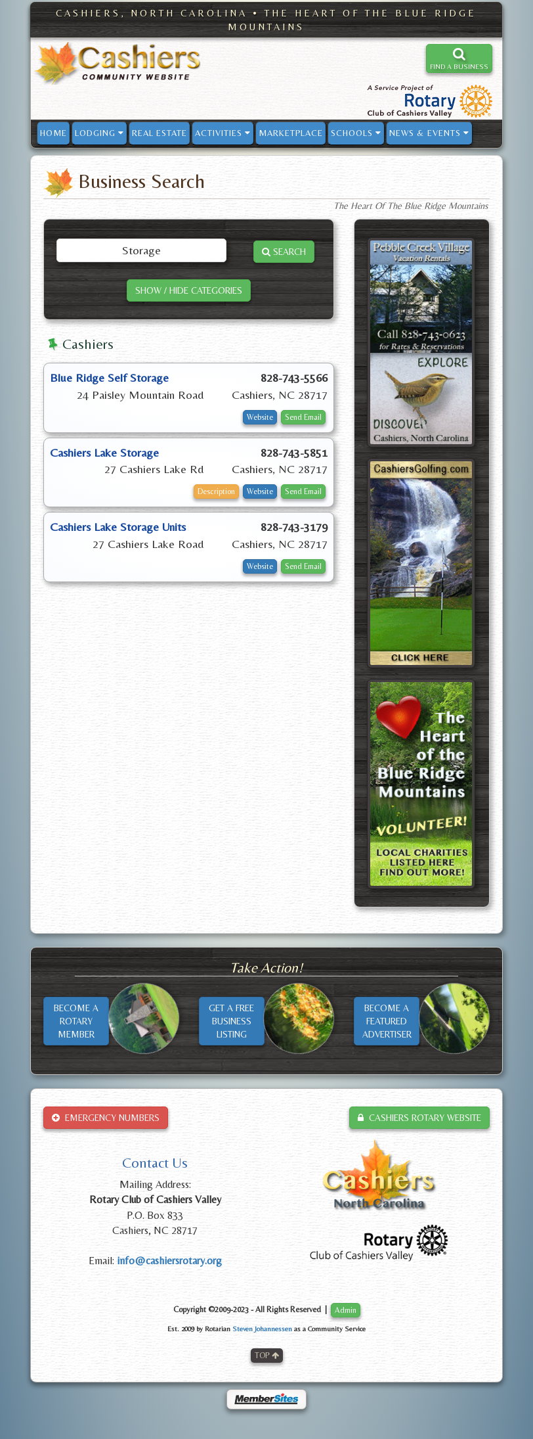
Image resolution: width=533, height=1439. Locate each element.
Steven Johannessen (262, 1329)
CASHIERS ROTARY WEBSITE (419, 1117)
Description (216, 491)
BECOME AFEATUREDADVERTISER (387, 1021)
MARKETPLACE (291, 133)
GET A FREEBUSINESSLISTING (231, 1021)
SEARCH (284, 251)
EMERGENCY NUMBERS (106, 1117)
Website (260, 417)
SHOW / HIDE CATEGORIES (188, 290)
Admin (345, 1310)
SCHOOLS (356, 133)
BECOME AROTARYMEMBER (76, 1021)
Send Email (303, 417)
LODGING (99, 133)
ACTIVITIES (223, 133)
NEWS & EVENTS (429, 133)
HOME (53, 133)
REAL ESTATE (159, 133)
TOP (267, 1355)
